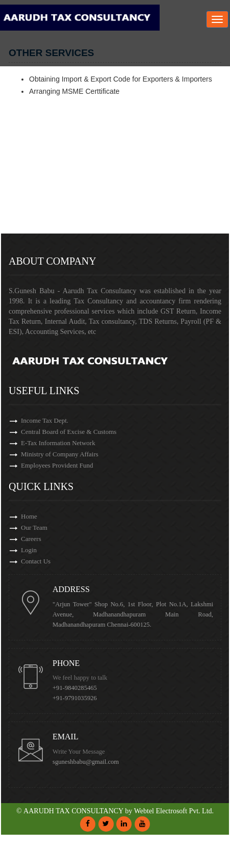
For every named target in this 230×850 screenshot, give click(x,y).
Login (29, 550)
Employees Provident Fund (57, 465)
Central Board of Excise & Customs (68, 431)
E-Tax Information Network (58, 443)
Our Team (34, 527)
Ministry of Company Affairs (59, 454)
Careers (31, 539)
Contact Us (35, 561)
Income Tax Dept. (44, 420)
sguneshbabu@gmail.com (86, 761)
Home (29, 516)
